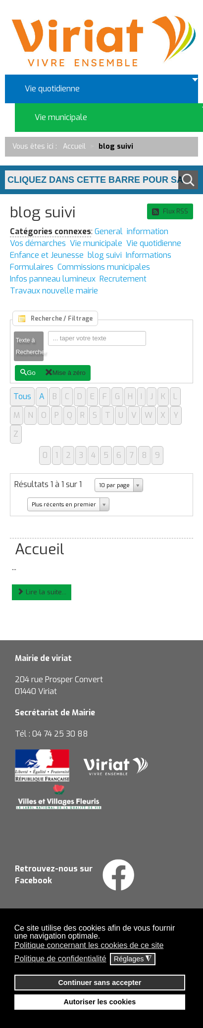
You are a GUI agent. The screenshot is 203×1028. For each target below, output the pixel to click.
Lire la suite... (41, 592)
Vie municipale (96, 243)
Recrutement (123, 279)
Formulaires (31, 267)
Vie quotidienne (153, 243)
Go (27, 372)
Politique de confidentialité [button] (60, 958)
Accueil (39, 549)
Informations (148, 255)
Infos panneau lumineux (53, 279)
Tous (22, 396)
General (109, 231)
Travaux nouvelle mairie (54, 291)
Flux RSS (170, 211)
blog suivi (105, 255)
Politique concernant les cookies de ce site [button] (89, 945)
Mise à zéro (66, 372)
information (147, 231)
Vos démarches (38, 243)
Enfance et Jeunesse (47, 255)
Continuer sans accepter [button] (99, 983)
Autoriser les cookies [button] (100, 1002)
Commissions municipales (103, 267)
